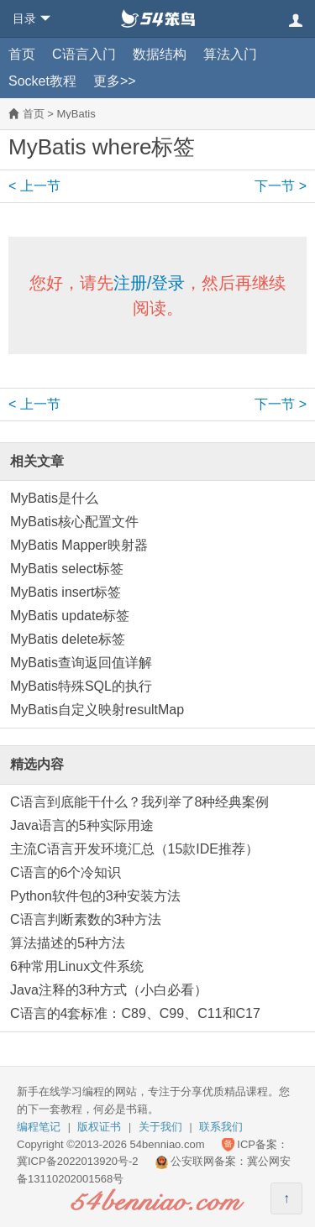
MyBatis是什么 (54, 498)
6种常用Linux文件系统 (77, 966)
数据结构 (159, 54)
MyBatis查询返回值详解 (81, 662)
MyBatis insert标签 (65, 592)
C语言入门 (84, 54)
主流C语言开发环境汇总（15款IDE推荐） (134, 849)
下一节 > (281, 186)
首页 (21, 54)
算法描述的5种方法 (67, 943)
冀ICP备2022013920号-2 (78, 1161)
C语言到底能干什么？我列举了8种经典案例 (139, 802)
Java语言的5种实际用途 (82, 825)
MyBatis (75, 113)
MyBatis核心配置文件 (74, 521)
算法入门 (230, 54)
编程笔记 (38, 1126)
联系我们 (221, 1126)
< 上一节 (34, 186)
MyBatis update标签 (69, 615)
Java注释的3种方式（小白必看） (108, 990)
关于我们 (160, 1126)
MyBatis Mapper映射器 (79, 545)
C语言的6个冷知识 (65, 872)
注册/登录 (149, 283)
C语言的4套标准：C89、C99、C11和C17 (135, 1013)
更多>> (114, 81)
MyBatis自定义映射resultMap (97, 709)
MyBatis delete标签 (67, 639)
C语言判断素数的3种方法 (85, 919)
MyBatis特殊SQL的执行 (81, 686)
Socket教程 (42, 81)
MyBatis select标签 (66, 568)
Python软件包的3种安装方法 (95, 896)
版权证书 (99, 1126)
